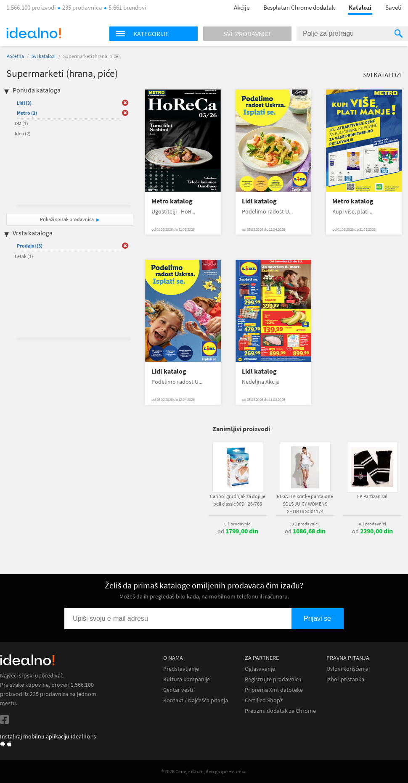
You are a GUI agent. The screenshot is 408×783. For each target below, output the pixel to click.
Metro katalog (172, 201)
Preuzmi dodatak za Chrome (280, 710)
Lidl (24, 103)
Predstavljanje (181, 668)
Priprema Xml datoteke (274, 689)
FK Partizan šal (372, 496)
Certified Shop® (264, 700)
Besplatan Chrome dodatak (299, 7)
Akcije (241, 7)
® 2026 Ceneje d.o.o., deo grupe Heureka (204, 771)
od (237, 531)
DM (21, 123)
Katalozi (360, 7)
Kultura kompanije (186, 679)
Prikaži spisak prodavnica (67, 219)
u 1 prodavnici (238, 524)
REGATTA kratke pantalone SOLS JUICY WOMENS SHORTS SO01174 (305, 503)
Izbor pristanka (345, 679)
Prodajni (29, 246)
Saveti (393, 7)
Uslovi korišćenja (347, 668)
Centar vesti (178, 689)
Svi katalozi (44, 56)
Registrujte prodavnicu (273, 679)
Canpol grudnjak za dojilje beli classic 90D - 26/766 (237, 500)
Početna (15, 56)
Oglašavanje (260, 668)
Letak (24, 256)
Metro (27, 113)
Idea (23, 133)
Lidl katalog (259, 201)
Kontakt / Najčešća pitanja (195, 700)
